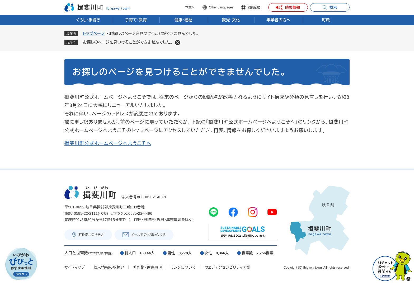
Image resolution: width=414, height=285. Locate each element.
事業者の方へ (278, 20)
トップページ (94, 33)
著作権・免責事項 (147, 267)
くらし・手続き (88, 20)
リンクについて (183, 267)
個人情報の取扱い (109, 267)
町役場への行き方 (91, 235)
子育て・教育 (136, 20)
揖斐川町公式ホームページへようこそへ (107, 143)
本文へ (190, 7)
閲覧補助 (254, 7)
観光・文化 (231, 20)
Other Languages (221, 7)
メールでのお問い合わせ (148, 235)
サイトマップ (74, 267)
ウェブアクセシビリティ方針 (228, 267)
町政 (326, 20)
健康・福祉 (183, 20)
